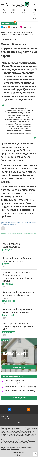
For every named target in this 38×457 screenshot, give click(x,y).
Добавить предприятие (19, 398)
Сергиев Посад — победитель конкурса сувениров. (17, 259)
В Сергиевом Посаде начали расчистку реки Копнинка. (17, 311)
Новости (13, 11)
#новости (20, 222)
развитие (22, 452)
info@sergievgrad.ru (6, 416)
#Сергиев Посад (30, 222)
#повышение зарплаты (8, 224)
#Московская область (8, 222)
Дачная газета (14, 353)
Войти (34, 4)
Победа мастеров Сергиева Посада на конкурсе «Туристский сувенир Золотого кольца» (18, 276)
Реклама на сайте (21, 447)
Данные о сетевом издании (8, 447)
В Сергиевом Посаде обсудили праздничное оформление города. (18, 295)
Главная (4, 11)
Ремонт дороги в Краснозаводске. (11, 245)
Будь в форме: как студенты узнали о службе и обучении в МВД (17, 326)
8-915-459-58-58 (5, 418)
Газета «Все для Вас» (34, 14)
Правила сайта (15, 449)
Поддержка (16, 452)
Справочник (24, 11)
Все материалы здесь (19, 367)
